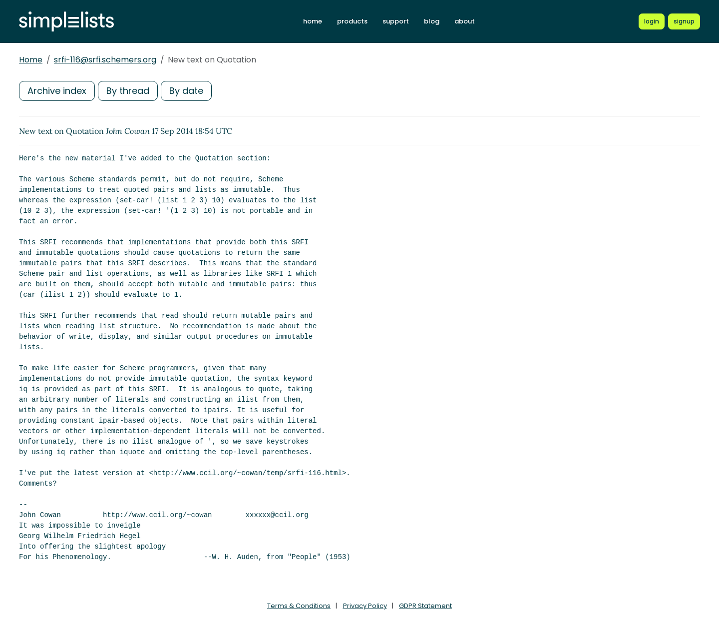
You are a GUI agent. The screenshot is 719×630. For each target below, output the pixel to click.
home (312, 21)
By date (186, 90)
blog (431, 21)
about (464, 21)
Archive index (56, 90)
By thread (127, 90)
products (352, 21)
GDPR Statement (425, 606)
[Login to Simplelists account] (652, 21)
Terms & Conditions (299, 606)
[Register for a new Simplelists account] (684, 21)
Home (30, 59)
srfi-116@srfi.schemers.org (105, 59)
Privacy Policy (365, 606)
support (395, 21)
